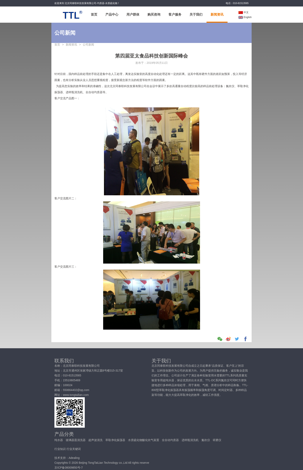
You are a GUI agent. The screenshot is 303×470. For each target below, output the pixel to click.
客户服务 (174, 14)
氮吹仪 (206, 440)
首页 (94, 14)
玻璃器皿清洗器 (76, 440)
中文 (243, 12)
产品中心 (111, 14)
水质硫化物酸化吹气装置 (144, 440)
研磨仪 (217, 440)
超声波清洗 (95, 440)
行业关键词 (74, 449)
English (245, 17)
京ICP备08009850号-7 (68, 467)
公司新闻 (88, 44)
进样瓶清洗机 (190, 440)
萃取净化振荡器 (115, 440)
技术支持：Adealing (67, 457)
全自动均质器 (171, 440)
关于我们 (196, 14)
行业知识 (60, 449)
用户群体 (132, 14)
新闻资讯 (217, 14)
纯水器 (59, 440)
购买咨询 (153, 14)
